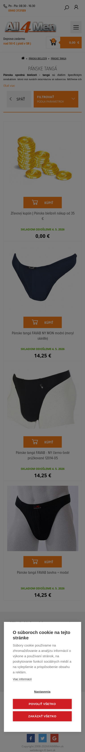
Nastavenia (42, 691)
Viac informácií (22, 679)
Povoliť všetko (42, 704)
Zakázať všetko (42, 716)
